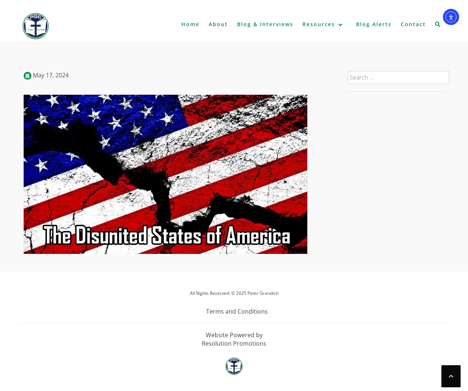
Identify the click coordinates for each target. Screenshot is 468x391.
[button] (438, 25)
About (218, 24)
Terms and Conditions (237, 311)
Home (190, 24)
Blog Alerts (374, 24)
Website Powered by (234, 335)
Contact (413, 24)
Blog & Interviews (265, 24)
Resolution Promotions (234, 343)
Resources (319, 24)
